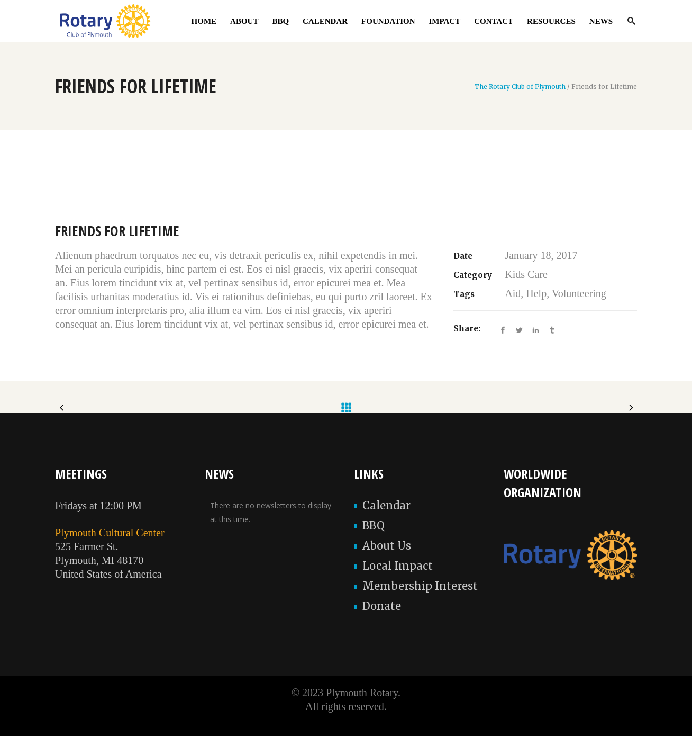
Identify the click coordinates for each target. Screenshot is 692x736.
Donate (381, 606)
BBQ (373, 525)
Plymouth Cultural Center (110, 532)
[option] (346, 190)
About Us (386, 545)
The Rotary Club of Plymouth (520, 87)
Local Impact (397, 565)
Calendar (386, 505)
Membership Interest (420, 586)
